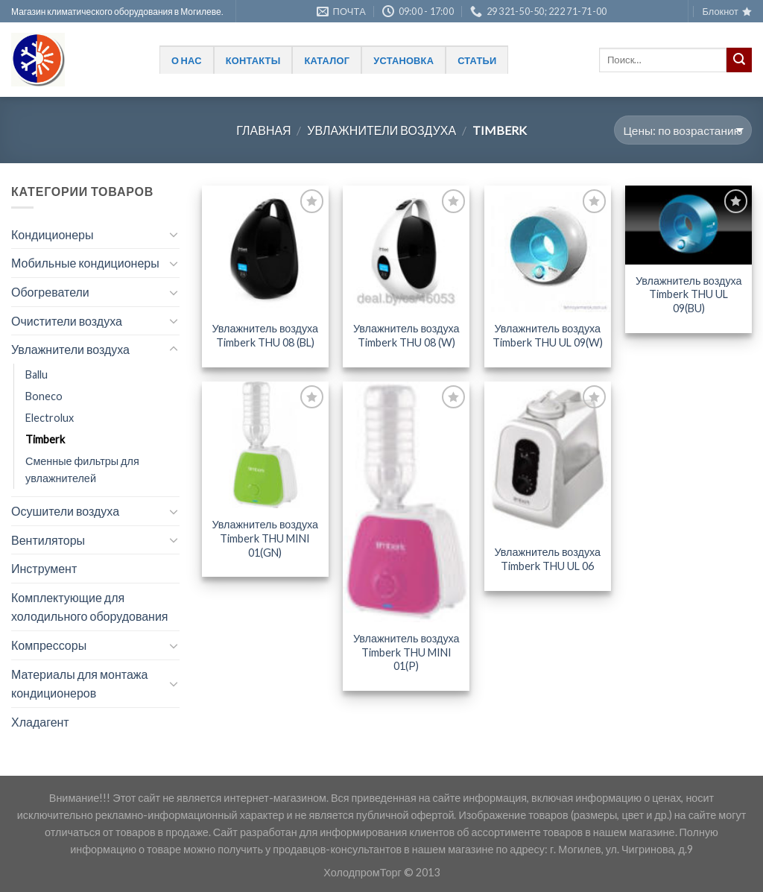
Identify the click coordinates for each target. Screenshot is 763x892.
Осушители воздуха (65, 511)
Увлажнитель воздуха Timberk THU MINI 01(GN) (265, 538)
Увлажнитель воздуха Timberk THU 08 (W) (406, 335)
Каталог (326, 60)
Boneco (44, 396)
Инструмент (44, 568)
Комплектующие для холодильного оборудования (89, 607)
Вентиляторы (48, 540)
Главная (263, 130)
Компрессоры (48, 645)
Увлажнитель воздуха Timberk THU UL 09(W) (548, 335)
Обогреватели (50, 292)
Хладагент (40, 722)
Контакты (253, 60)
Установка (403, 60)
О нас (186, 60)
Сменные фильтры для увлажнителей (82, 469)
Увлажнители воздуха (381, 130)
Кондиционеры (52, 234)
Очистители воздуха (66, 321)
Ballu (36, 374)
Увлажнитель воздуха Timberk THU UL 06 (547, 558)
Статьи (477, 60)
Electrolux (49, 417)
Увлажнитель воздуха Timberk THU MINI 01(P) (406, 652)
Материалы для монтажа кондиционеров (79, 683)
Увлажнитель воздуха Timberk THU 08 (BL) (265, 335)
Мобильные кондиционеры (85, 263)
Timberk (45, 439)
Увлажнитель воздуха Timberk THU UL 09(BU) (689, 294)
